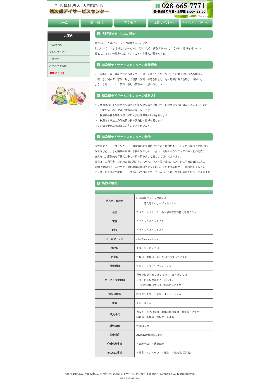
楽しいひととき (58, 51)
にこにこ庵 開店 (58, 66)
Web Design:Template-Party (130, 378)
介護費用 (54, 58)
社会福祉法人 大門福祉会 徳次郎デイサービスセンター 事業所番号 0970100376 (128, 373)
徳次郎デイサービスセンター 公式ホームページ (193, 16)
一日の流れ (55, 44)
